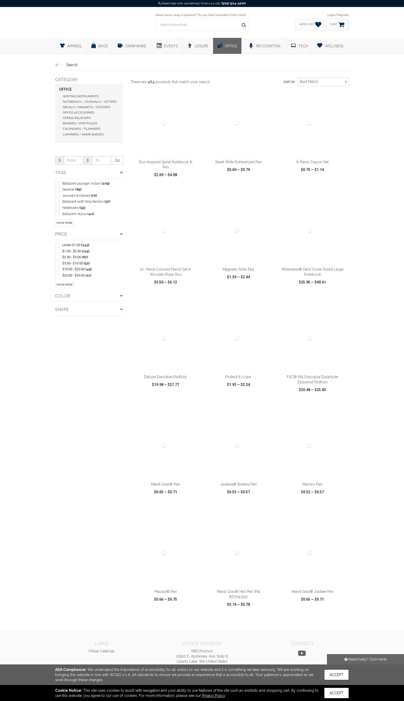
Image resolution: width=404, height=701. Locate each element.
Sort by (289, 82)
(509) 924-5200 (233, 3)
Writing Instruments (81, 96)
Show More (64, 222)
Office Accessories (78, 112)
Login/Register (338, 15)
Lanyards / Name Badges (83, 134)
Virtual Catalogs (101, 651)
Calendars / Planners (81, 129)
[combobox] (323, 81)
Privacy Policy (213, 696)
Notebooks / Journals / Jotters (89, 101)
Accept (336, 675)
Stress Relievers (77, 118)
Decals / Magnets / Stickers (86, 107)
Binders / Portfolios (80, 123)
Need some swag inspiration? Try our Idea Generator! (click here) (201, 15)
